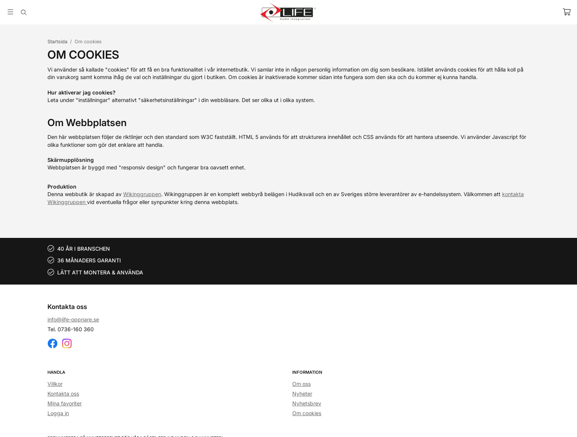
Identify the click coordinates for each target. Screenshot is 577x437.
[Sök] (23, 12)
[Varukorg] (566, 12)
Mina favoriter (64, 403)
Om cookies (306, 413)
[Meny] (10, 12)
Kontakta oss (63, 393)
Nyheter (302, 393)
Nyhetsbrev (306, 403)
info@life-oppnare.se (73, 319)
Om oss (301, 384)
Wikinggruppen (142, 194)
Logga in (58, 413)
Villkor (55, 384)
